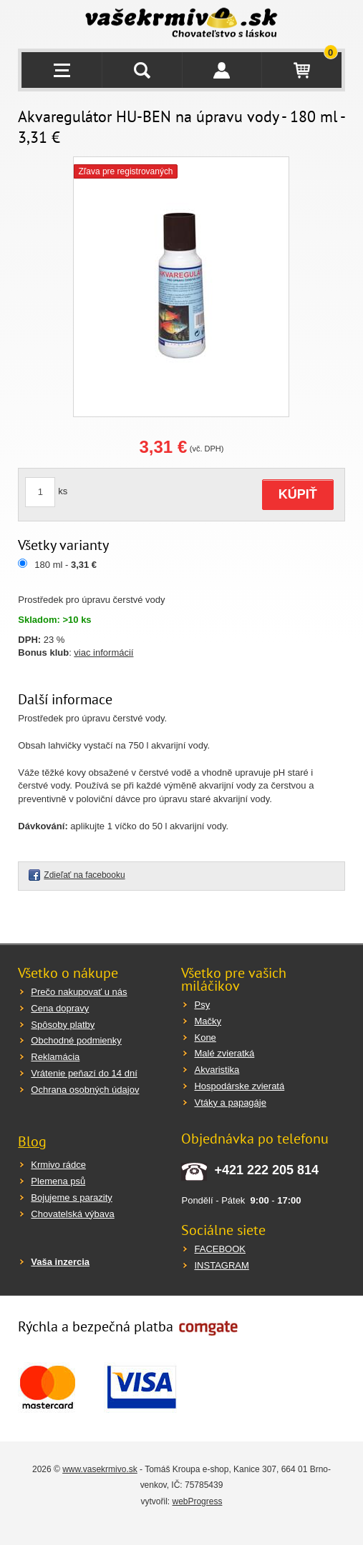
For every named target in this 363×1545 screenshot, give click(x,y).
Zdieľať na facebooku (84, 875)
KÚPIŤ (298, 494)
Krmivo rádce (58, 1164)
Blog (32, 1141)
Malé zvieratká (224, 1053)
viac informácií (103, 652)
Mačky (207, 1021)
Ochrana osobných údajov (85, 1089)
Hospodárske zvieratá (239, 1086)
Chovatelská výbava (72, 1214)
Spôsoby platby (63, 1024)
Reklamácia (55, 1056)
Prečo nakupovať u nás (79, 991)
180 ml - (65, 564)
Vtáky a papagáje (230, 1102)
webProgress (197, 1501)
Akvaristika (216, 1069)
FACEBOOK (220, 1249)
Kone (205, 1037)
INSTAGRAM (221, 1265)
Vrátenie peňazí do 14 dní (84, 1073)
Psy (202, 1004)
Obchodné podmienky (76, 1040)
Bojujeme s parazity (71, 1197)
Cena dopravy (60, 1008)
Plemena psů (58, 1181)
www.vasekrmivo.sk (99, 1469)
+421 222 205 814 (266, 1170)
